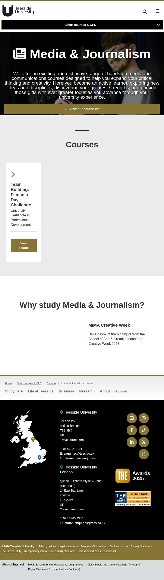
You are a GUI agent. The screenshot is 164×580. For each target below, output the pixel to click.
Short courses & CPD (81, 24)
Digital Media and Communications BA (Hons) (54, 569)
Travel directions (72, 440)
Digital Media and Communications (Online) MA (114, 564)
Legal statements (68, 546)
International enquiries (80, 458)
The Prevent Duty (11, 551)
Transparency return (35, 551)
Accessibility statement (62, 551)
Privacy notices (47, 546)
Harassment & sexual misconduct (97, 551)
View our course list (82, 109)
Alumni (121, 391)
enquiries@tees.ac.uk (79, 453)
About (105, 391)
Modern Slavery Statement (137, 546)
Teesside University (18, 10)
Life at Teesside (40, 391)
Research (87, 391)
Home (8, 383)
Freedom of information (94, 546)
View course (24, 246)
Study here (14, 391)
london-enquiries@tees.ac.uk (84, 523)
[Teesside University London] (39, 458)
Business (66, 391)
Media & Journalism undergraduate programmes (55, 564)
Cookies (114, 546)
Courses (51, 383)
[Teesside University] (33, 439)
